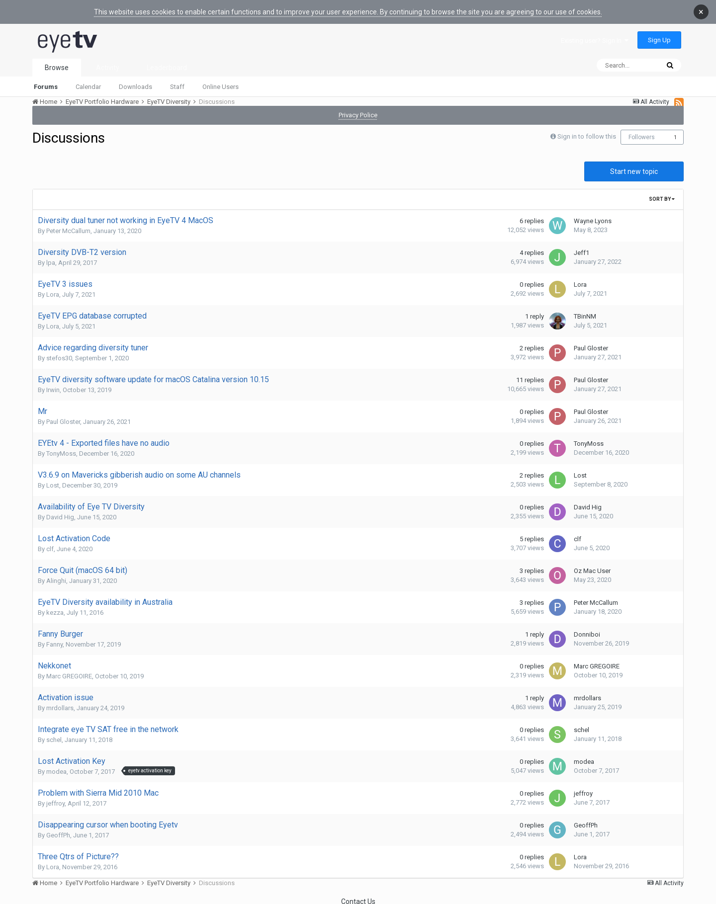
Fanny (54, 638)
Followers (641, 131)
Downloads (135, 80)
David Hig (60, 511)
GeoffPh (58, 829)
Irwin (53, 384)
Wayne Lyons (593, 215)
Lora (52, 288)
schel (54, 734)
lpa (50, 256)
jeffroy (55, 797)
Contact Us (358, 896)
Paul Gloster (591, 342)
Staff (177, 80)
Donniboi (587, 628)
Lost (52, 479)
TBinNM (585, 310)
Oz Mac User (592, 565)
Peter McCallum (68, 225)
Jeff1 (581, 246)
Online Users (220, 80)
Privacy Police (358, 109)
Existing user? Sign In (594, 34)
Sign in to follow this (586, 130)
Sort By (662, 193)
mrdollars (60, 702)
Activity (107, 62)
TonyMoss (61, 447)
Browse (57, 62)
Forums (46, 80)
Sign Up (659, 34)
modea (56, 765)
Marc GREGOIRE (69, 670)
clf (50, 543)
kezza (55, 606)
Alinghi (56, 574)
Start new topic (634, 165)
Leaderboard (167, 62)
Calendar (88, 80)
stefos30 (59, 352)
